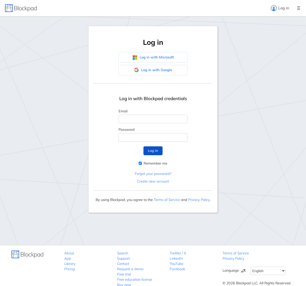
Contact (123, 263)
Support (123, 258)
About (69, 253)
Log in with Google (153, 70)
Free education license (134, 279)
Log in (279, 8)
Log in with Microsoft (153, 57)
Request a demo (130, 269)
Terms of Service (167, 199)
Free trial (124, 274)
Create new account (153, 181)
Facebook (177, 269)
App (67, 258)
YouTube (176, 263)
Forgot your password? (153, 173)
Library (70, 263)
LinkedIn (176, 258)
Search (122, 253)
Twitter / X (178, 253)
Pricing (69, 269)
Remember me (153, 163)
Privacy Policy (199, 199)
